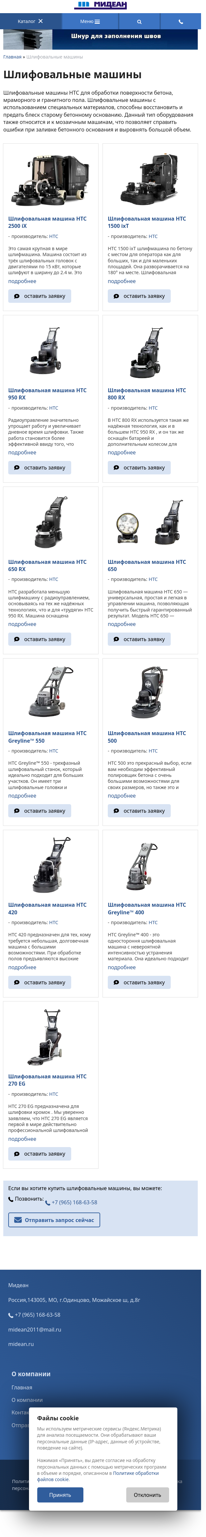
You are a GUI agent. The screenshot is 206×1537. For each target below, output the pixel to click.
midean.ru (21, 1352)
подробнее (22, 280)
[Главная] (100, 7)
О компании (27, 1407)
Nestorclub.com (137, 1514)
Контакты (24, 1420)
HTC (53, 235)
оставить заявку (44, 295)
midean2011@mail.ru (34, 1337)
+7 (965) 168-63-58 (71, 1210)
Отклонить (147, 1495)
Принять (60, 1495)
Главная (12, 57)
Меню (90, 21)
